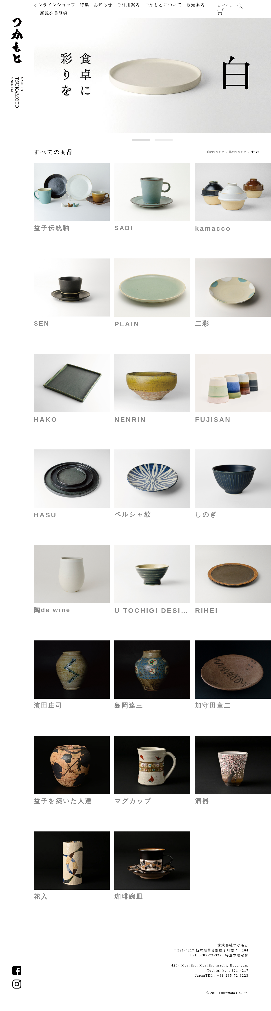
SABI (123, 227)
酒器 (202, 801)
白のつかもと (216, 151)
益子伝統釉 (52, 227)
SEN (41, 323)
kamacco (213, 228)
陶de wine (52, 610)
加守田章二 (213, 705)
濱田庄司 (48, 705)
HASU (45, 515)
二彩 (202, 323)
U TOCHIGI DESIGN (152, 610)
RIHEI (206, 610)
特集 (84, 4)
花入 (41, 896)
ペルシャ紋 (132, 514)
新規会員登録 (51, 13)
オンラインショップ (55, 4)
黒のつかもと (238, 151)
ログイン (225, 6)
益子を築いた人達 (63, 801)
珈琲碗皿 (128, 896)
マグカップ (133, 801)
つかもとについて (163, 4)
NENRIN (130, 419)
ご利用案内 (128, 4)
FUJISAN (213, 419)
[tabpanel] (152, 75)
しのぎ (206, 514)
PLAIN (127, 324)
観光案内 (196, 4)
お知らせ (103, 4)
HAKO (46, 419)
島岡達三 (128, 705)
